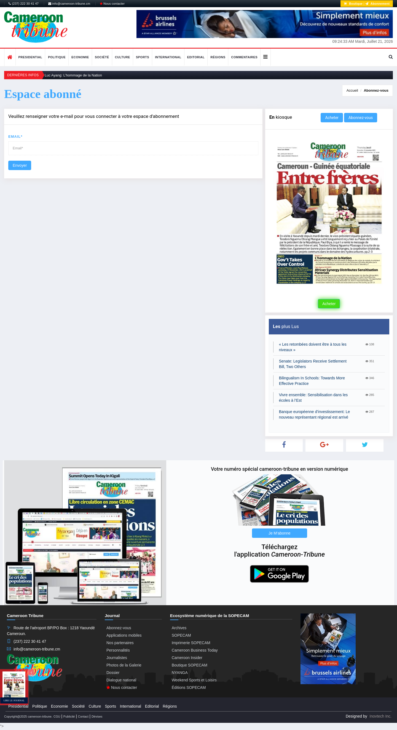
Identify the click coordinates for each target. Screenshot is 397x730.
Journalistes (116, 657)
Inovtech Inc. (380, 716)
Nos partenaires (120, 643)
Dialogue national (121, 680)
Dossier (112, 672)
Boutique (353, 3)
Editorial (196, 57)
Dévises (97, 716)
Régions (217, 57)
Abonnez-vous (376, 90)
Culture (122, 57)
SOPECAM (181, 635)
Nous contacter (112, 3)
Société (102, 57)
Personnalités (118, 650)
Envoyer (20, 165)
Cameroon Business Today (195, 650)
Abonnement (377, 3)
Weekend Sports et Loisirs (194, 680)
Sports (142, 57)
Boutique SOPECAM (189, 665)
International (168, 57)
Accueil (352, 90)
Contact (83, 716)
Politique (57, 57)
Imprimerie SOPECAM (191, 643)
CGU (56, 716)
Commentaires (244, 57)
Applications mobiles (124, 635)
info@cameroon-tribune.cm (69, 3)
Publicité (69, 716)
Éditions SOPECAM (189, 687)
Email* (15, 136)
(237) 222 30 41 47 (24, 3)
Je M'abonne (280, 533)
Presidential (30, 57)
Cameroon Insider (187, 657)
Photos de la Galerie (123, 665)
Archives (179, 628)
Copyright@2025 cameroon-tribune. (28, 716)
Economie (80, 57)
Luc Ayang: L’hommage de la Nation (73, 75)
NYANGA (180, 672)
